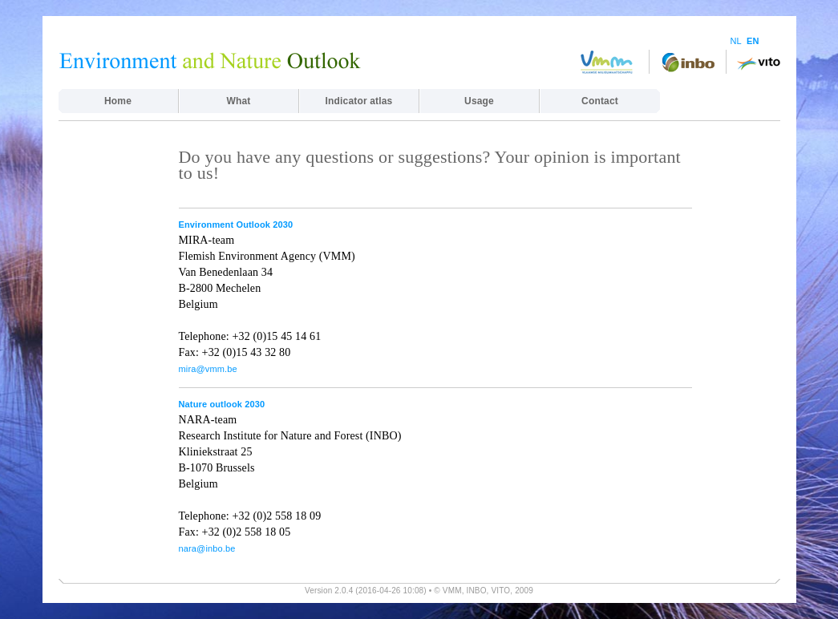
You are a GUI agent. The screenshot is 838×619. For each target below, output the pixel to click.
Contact (599, 101)
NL (736, 41)
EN (753, 41)
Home (118, 101)
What (239, 101)
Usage (479, 101)
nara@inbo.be (207, 548)
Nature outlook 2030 (222, 404)
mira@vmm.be (208, 369)
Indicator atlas (359, 101)
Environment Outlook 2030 (236, 224)
